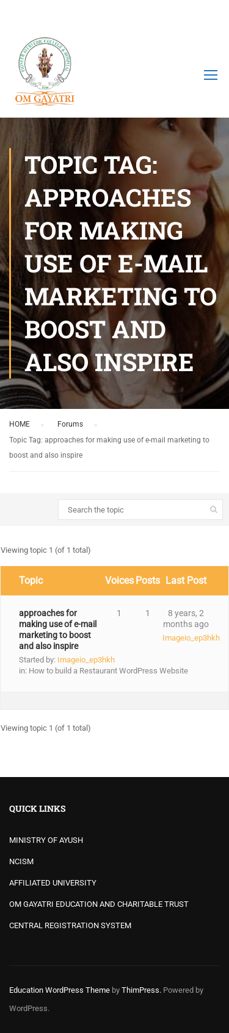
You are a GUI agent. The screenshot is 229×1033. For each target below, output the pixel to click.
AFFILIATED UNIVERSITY (52, 882)
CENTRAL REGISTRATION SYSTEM (70, 925)
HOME (19, 424)
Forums (70, 424)
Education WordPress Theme (59, 990)
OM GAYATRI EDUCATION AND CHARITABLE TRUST (99, 904)
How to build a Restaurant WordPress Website (108, 670)
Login (209, 15)
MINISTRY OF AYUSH (46, 840)
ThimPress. (141, 990)
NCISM (21, 861)
